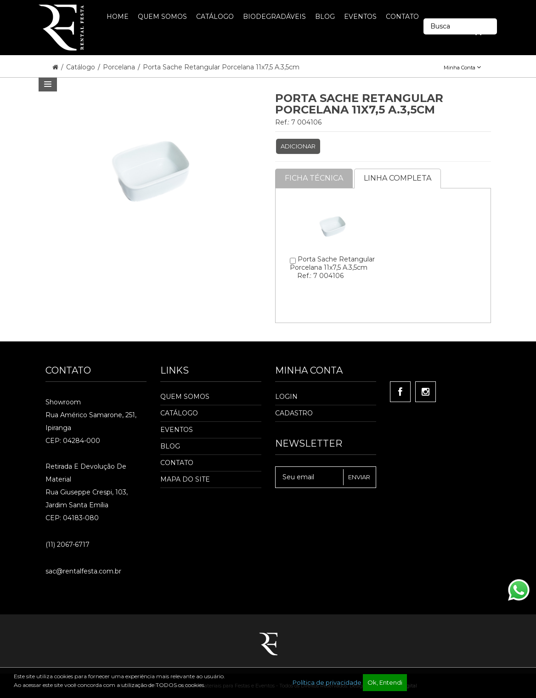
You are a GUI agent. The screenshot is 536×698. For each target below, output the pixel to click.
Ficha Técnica (314, 178)
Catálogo (81, 67)
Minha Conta (462, 67)
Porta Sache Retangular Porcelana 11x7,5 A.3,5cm (221, 67)
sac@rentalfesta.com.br (83, 571)
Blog (170, 446)
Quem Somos (184, 396)
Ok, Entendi (384, 682)
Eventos (176, 430)
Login (286, 396)
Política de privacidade (327, 682)
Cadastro (294, 413)
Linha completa (397, 178)
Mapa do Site (185, 479)
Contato (176, 463)
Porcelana (120, 67)
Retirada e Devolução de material (85, 472)
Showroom (63, 402)
